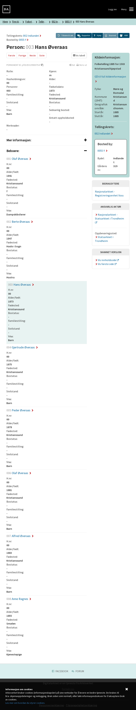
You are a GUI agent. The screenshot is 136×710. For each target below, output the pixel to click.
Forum (78, 671)
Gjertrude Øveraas (22, 347)
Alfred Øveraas (20, 536)
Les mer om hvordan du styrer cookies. (25, 702)
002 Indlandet (59, 21)
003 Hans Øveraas (85, 21)
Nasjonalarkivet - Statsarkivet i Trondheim (109, 216)
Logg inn (112, 9)
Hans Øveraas (21, 284)
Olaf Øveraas (18, 473)
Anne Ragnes (18, 599)
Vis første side (104, 264)
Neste (33, 55)
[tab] (46, 140)
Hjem (5, 21)
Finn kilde (17, 21)
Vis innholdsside (106, 260)
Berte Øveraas (19, 222)
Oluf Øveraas (18, 159)
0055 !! (68, 21)
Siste (42, 55)
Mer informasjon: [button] (46, 140)
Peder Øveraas (19, 410)
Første (11, 55)
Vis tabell (79, 55)
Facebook (60, 671)
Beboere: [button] (46, 151)
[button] (83, 35)
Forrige (22, 55)
